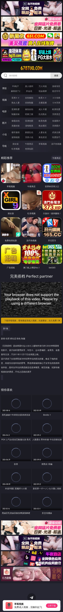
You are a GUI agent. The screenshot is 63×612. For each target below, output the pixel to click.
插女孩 (16, 143)
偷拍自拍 (29, 109)
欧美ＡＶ (43, 97)
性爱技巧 (56, 137)
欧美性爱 (56, 109)
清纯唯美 (29, 125)
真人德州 (29, 86)
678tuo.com (31, 68)
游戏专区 (56, 86)
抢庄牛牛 (56, 91)
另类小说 (29, 137)
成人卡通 (43, 109)
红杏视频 (16, 148)
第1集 (5, 328)
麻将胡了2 (15, 91)
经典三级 (29, 114)
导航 (4, 146)
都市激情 (16, 132)
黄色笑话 (43, 137)
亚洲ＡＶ (16, 97)
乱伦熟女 (43, 114)
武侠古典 (56, 132)
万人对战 (43, 86)
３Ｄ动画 (56, 97)
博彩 (4, 88)
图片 (4, 122)
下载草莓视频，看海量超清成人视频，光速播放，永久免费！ (32, 320)
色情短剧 (29, 148)
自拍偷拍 (29, 97)
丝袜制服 (29, 102)
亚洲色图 (29, 120)
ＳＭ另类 (56, 102)
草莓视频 (43, 143)
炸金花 (29, 91)
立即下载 (52, 605)
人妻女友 (43, 132)
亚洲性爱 (16, 109)
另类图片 (56, 125)
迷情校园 (16, 137)
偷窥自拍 (16, 120)
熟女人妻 (16, 102)
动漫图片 (56, 120)
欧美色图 (43, 120)
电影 (4, 111)
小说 (4, 134)
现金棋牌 (43, 91)
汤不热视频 (56, 143)
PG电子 (15, 86)
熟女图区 (43, 125)
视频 (4, 99)
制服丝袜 (16, 114)
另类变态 (56, 114)
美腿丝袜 (16, 125)
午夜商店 (29, 143)
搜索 (56, 75)
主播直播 (43, 102)
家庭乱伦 (29, 132)
